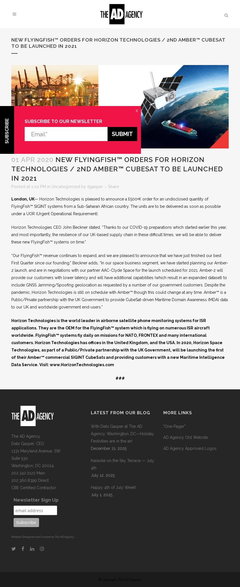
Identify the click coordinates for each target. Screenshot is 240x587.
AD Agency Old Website (185, 437)
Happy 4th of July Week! (113, 487)
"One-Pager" (174, 426)
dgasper (95, 186)
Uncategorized (66, 186)
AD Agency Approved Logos (190, 448)
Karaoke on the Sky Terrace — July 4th (122, 464)
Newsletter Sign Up (36, 500)
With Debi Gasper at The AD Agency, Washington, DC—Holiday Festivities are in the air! (122, 433)
